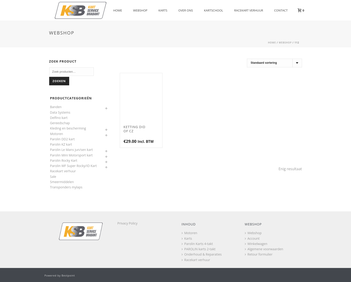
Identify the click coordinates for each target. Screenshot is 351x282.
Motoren (56, 134)
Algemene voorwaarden (264, 249)
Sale (53, 176)
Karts (162, 10)
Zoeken (59, 81)
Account (252, 238)
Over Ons (185, 10)
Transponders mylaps (66, 187)
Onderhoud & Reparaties (202, 254)
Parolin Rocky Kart (63, 160)
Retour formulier (259, 254)
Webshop (140, 10)
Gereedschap (60, 123)
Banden (56, 107)
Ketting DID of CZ (134, 129)
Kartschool (213, 10)
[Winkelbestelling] (274, 63)
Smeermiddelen (62, 182)
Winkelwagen (256, 244)
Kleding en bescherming (68, 128)
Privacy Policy (127, 223)
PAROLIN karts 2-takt (199, 249)
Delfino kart (59, 117)
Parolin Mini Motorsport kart (71, 155)
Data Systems (60, 112)
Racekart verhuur (248, 10)
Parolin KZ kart (61, 144)
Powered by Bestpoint (60, 275)
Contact (281, 10)
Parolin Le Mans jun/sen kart (71, 149)
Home (117, 10)
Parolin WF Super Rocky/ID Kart (73, 166)
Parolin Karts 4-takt (197, 244)
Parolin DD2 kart (62, 139)
